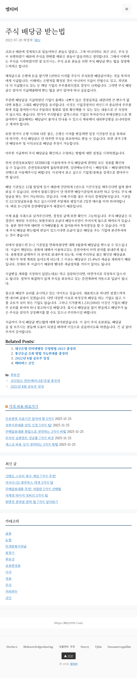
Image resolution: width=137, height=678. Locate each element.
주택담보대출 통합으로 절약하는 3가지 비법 (35, 431)
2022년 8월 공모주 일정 (32, 358)
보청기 (9, 552)
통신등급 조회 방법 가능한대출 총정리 (41, 353)
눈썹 (8, 539)
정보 (8, 578)
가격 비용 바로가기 (23, 406)
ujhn (98, 646)
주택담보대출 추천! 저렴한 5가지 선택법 (33, 488)
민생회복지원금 (16, 546)
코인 (8, 597)
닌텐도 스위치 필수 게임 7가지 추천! (30, 476)
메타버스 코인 (24, 363)
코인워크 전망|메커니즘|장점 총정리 (35, 380)
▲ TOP (68, 656)
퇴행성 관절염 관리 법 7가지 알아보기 (31, 501)
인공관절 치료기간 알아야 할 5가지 (29, 418)
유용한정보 (13, 565)
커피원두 (11, 591)
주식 (8, 584)
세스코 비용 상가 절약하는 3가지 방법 (31, 444)
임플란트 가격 (67, 646)
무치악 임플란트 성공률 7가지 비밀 (29, 437)
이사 (8, 572)
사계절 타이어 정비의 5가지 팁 (26, 495)
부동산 (15, 374)
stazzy (85, 646)
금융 (8, 533)
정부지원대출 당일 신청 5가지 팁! (28, 425)
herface (11, 646)
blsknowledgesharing (38, 646)
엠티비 (11, 9)
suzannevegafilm (119, 646)
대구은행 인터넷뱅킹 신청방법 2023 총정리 (45, 348)
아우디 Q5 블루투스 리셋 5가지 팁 (29, 482)
